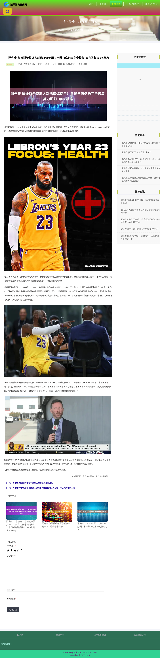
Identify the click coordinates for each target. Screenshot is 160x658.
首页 (91, 4)
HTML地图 (92, 652)
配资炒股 (116, 4)
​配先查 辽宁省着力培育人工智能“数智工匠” (139, 229)
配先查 (10, 64)
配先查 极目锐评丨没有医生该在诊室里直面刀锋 (33, 483)
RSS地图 (83, 652)
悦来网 (102, 4)
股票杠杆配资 (133, 4)
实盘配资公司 (151, 4)
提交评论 (13, 610)
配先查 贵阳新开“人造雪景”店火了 (136, 152)
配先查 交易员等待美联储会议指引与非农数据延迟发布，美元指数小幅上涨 (44, 488)
